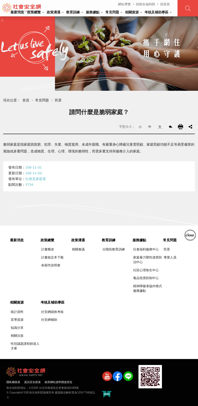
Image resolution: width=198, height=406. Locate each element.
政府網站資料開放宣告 (58, 382)
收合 (190, 235)
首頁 (25, 100)
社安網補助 (49, 319)
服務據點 (92, 12)
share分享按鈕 (190, 126)
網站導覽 (124, 4)
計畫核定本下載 (52, 257)
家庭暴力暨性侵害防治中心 (147, 259)
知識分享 (17, 327)
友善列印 (180, 126)
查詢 (188, 8)
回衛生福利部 (145, 4)
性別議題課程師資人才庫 (25, 346)
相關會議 (78, 249)
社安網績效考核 (52, 312)
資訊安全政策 (32, 382)
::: (2, 3)
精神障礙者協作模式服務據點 (147, 288)
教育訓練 (73, 12)
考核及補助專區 (156, 12)
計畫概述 (47, 249)
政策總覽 (34, 12)
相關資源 (132, 12)
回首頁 (165, 4)
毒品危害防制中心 (146, 278)
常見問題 (112, 12)
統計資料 (17, 312)
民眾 (58, 100)
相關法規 (17, 335)
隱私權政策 (13, 382)
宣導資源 (17, 319)
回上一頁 (170, 126)
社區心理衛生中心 (146, 270)
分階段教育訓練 (113, 249)
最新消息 (17, 12)
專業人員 (170, 257)
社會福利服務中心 (146, 249)
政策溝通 (53, 12)
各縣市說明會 (50, 265)
